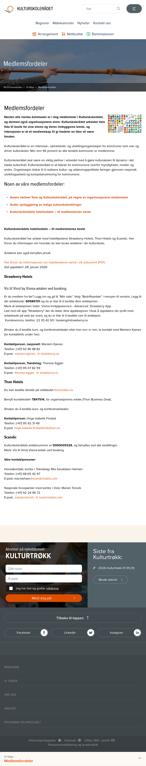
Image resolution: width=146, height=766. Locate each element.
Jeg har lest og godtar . (37, 588)
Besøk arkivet (108, 579)
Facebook (23, 632)
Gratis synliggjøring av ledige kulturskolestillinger (45, 204)
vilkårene (52, 588)
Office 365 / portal (96, 740)
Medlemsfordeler (47, 87)
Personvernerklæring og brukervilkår (73, 744)
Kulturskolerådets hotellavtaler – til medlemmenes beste (50, 212)
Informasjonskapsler (42, 740)
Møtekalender (63, 22)
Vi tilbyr (30, 87)
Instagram (116, 632)
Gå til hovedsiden (12, 87)
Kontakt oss (102, 22)
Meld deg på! (42, 598)
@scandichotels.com (44, 478)
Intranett (70, 740)
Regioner (42, 22)
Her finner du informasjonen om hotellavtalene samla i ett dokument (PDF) (54, 262)
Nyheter (83, 22)
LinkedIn (70, 632)
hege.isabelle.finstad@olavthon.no (37, 428)
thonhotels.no (63, 390)
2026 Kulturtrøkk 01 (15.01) (116, 568)
